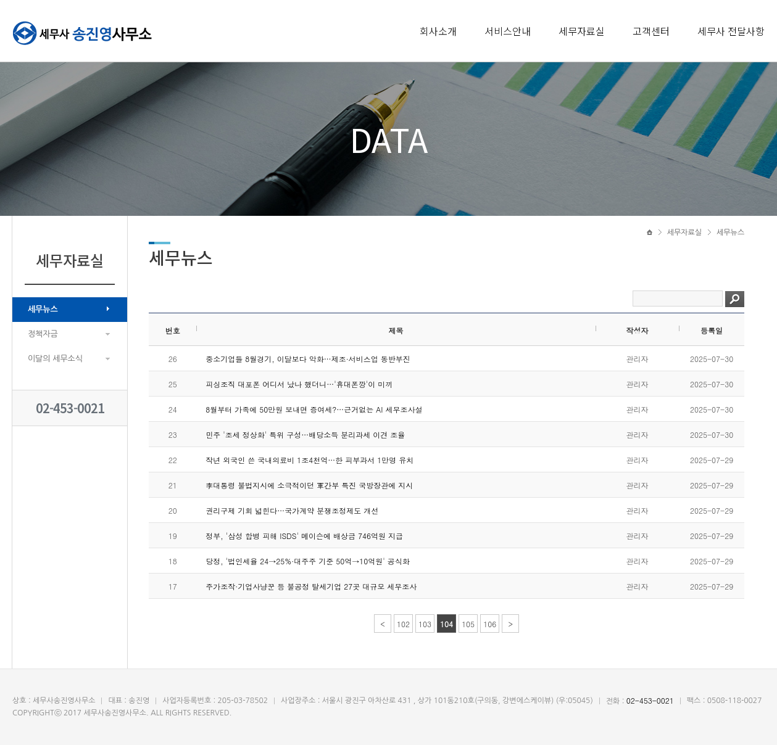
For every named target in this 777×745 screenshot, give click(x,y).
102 (403, 624)
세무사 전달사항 (731, 30)
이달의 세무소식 (55, 359)
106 (489, 624)
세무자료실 (582, 30)
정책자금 (43, 334)
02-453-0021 (70, 408)
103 (424, 624)
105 (468, 624)
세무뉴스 (43, 309)
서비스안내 (507, 30)
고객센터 (651, 30)
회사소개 (438, 30)
